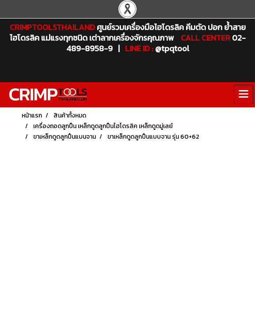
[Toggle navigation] (243, 94)
